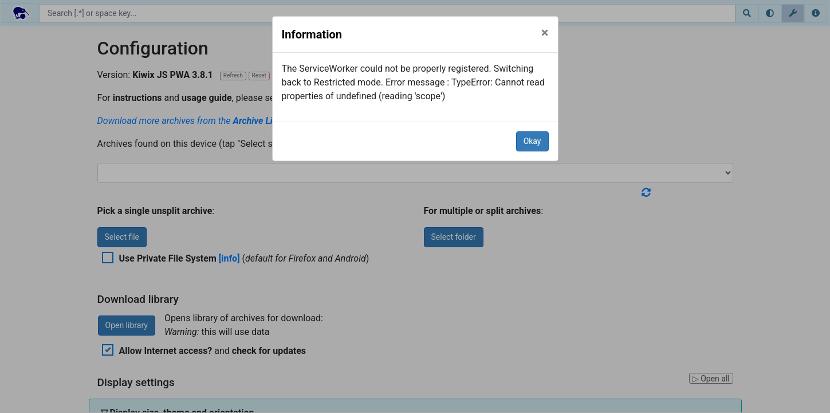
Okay (532, 141)
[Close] (545, 33)
